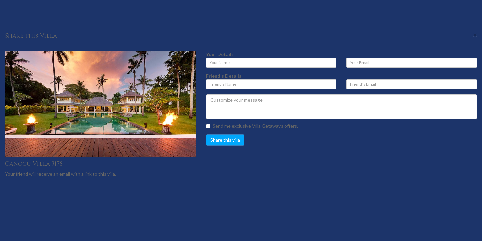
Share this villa (225, 140)
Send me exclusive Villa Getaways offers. (252, 126)
